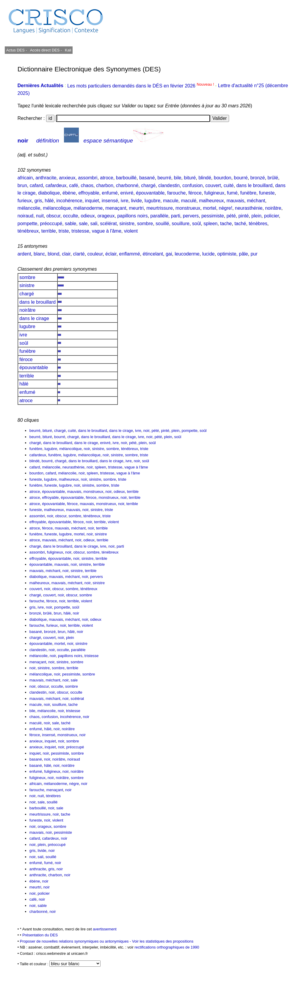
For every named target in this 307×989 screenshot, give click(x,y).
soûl (196, 223)
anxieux (67, 177)
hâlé (49, 200)
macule (170, 200)
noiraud (25, 215)
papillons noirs (132, 215)
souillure (180, 223)
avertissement (105, 929)
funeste (267, 192)
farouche (176, 192)
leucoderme (187, 253)
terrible (48, 230)
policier (271, 215)
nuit (40, 215)
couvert (213, 185)
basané (147, 177)
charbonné (127, 185)
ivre (125, 200)
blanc (39, 253)
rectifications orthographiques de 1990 (166, 947)
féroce (194, 192)
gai (169, 253)
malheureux (211, 200)
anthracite (45, 177)
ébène (69, 192)
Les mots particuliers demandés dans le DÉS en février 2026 (141, 85)
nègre (74, 783)
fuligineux (214, 192)
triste (64, 230)
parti (175, 215)
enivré (127, 192)
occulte (70, 215)
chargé (148, 185)
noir (23, 140)
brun (22, 185)
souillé (162, 223)
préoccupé (51, 223)
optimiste (226, 253)
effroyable (88, 192)
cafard (36, 185)
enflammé (129, 253)
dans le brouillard (254, 185)
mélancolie (29, 208)
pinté (243, 215)
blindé (204, 177)
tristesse (80, 230)
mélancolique (57, 208)
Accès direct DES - (46, 50)
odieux (88, 215)
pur (253, 253)
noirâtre (273, 208)
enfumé (110, 192)
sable (70, 223)
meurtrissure (159, 208)
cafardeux (56, 185)
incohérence (69, 200)
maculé (188, 200)
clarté (79, 253)
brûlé (272, 177)
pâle (243, 253)
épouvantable (150, 192)
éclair (110, 253)
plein (256, 215)
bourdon (222, 177)
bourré (241, 177)
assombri (87, 177)
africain (25, 177)
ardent (24, 253)
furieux (25, 200)
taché (240, 223)
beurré (164, 177)
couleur (95, 253)
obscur (53, 215)
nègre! (225, 208)
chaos (87, 185)
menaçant (115, 208)
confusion (192, 185)
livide (136, 200)
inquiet (92, 200)
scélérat (108, 223)
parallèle (159, 215)
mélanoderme (88, 208)
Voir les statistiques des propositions (162, 941)
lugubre (152, 200)
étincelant (152, 253)
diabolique (49, 192)
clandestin (169, 185)
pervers (191, 215)
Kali (68, 50)
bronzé (257, 177)
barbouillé (126, 177)
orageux (106, 215)
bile (177, 177)
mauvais (235, 200)
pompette (27, 223)
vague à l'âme (106, 230)
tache (226, 223)
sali (93, 223)
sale (83, 223)
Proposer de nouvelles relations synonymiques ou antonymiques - (76, 941)
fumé (232, 192)
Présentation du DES (40, 935)
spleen (210, 223)
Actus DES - (16, 50)
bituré (190, 177)
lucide (208, 253)
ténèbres (258, 223)
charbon (104, 185)
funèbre (248, 192)
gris (38, 200)
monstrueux (188, 208)
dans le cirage (34, 318)
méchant (256, 200)
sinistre (126, 223)
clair (66, 253)
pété (231, 215)
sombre (145, 223)
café (73, 185)
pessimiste (212, 215)
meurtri (136, 208)
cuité (229, 185)
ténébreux (28, 230)
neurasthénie (249, 208)
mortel (209, 208)
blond (53, 253)
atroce (106, 177)
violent (131, 230)
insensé (110, 200)
